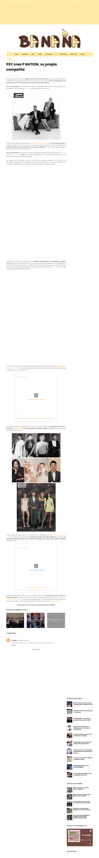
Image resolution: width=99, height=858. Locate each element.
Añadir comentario (36, 649)
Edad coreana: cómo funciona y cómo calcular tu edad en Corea (83, 703)
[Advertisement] (19, 13)
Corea (82, 54)
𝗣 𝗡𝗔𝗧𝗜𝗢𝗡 (35, 590)
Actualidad (48, 54)
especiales (9, 59)
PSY (33, 421)
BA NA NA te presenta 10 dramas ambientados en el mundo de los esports (83, 751)
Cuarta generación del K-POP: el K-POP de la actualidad (83, 735)
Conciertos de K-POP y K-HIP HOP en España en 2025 (83, 758)
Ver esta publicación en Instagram (36, 399)
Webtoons (73, 54)
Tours (40, 54)
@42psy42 (62, 153)
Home (16, 54)
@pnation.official (18, 428)
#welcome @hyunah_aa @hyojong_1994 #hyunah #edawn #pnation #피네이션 (36, 418)
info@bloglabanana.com (78, 1)
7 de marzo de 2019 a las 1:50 (23, 640)
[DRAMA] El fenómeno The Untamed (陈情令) (81, 766)
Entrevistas (63, 54)
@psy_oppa (15, 154)
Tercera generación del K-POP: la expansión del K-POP (83, 774)
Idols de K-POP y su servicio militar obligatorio (81, 788)
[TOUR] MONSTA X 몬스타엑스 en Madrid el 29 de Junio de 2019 (82, 719)
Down (54, 267)
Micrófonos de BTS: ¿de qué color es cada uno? (83, 711)
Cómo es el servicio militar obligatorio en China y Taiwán (81, 809)
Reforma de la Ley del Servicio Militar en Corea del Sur (81, 795)
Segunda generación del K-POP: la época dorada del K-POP (83, 742)
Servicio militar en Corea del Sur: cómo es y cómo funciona (82, 802)
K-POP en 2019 (54, 601)
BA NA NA (27, 88)
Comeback (24, 54)
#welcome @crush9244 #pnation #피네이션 (36, 587)
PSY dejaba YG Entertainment (39, 143)
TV (56, 54)
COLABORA (21, 1)
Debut (33, 54)
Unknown (14, 640)
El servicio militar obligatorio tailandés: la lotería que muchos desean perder (81, 817)
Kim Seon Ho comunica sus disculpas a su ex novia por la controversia (82, 728)
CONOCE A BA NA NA (11, 1)
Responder (14, 645)
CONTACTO (28, 1)
